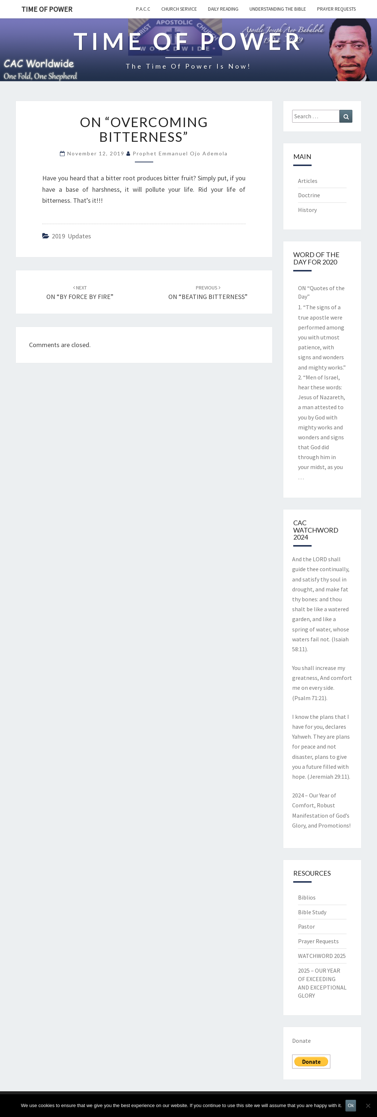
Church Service (179, 9)
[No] (367, 1105)
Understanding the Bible (277, 9)
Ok (351, 1105)
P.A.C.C (143, 9)
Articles (307, 180)
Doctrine (309, 195)
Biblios (307, 897)
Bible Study (312, 912)
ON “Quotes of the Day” (321, 292)
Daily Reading (223, 9)
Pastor (306, 926)
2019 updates (71, 236)
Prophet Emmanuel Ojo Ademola (180, 153)
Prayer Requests (336, 9)
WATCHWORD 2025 (322, 955)
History (307, 209)
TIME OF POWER (46, 9)
